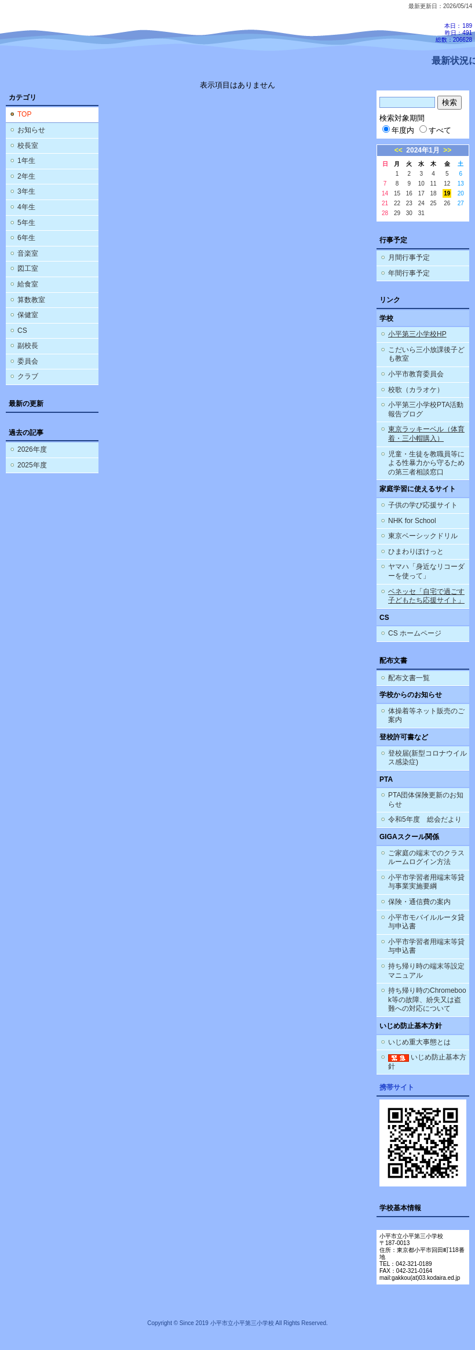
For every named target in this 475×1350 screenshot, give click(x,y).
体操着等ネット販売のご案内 (426, 715)
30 (409, 213)
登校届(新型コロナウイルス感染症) (427, 758)
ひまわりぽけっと (416, 551)
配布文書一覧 (409, 678)
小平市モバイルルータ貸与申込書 (426, 922)
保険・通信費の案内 (419, 902)
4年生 (26, 207)
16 (409, 193)
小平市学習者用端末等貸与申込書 (426, 946)
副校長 (27, 346)
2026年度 (32, 449)
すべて (435, 130)
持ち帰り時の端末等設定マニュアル (426, 970)
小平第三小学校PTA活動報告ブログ (425, 409)
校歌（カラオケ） (416, 390)
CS (22, 330)
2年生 (26, 176)
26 (447, 203)
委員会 (27, 361)
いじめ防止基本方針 (427, 1061)
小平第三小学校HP (417, 334)
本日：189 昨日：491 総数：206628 (454, 33)
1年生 (26, 161)
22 (397, 203)
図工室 (27, 268)
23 (409, 203)
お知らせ (31, 130)
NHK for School (412, 521)
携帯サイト (396, 1087)
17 (421, 193)
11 (433, 183)
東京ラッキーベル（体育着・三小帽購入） (426, 433)
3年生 (26, 191)
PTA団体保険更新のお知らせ (425, 799)
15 (397, 193)
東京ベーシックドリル (423, 536)
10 (421, 183)
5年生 (26, 223)
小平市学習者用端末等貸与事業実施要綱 (426, 882)
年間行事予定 (409, 273)
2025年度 (32, 465)
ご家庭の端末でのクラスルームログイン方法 (426, 857)
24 (421, 203)
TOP (24, 114)
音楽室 (27, 253)
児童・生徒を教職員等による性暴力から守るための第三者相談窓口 (426, 463)
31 (421, 213)
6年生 (26, 238)
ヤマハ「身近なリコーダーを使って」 (426, 571)
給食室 (27, 284)
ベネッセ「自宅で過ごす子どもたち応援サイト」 (426, 596)
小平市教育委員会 (416, 374)
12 (447, 183)
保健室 (27, 315)
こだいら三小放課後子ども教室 (426, 354)
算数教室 (31, 300)
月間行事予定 (409, 257)
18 (433, 193)
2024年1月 (422, 150)
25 (433, 203)
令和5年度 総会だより (425, 819)
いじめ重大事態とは (419, 1042)
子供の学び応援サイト (423, 505)
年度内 (398, 130)
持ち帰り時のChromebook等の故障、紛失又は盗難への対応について (427, 999)
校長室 (27, 145)
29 (397, 213)
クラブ (27, 376)
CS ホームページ (414, 633)
